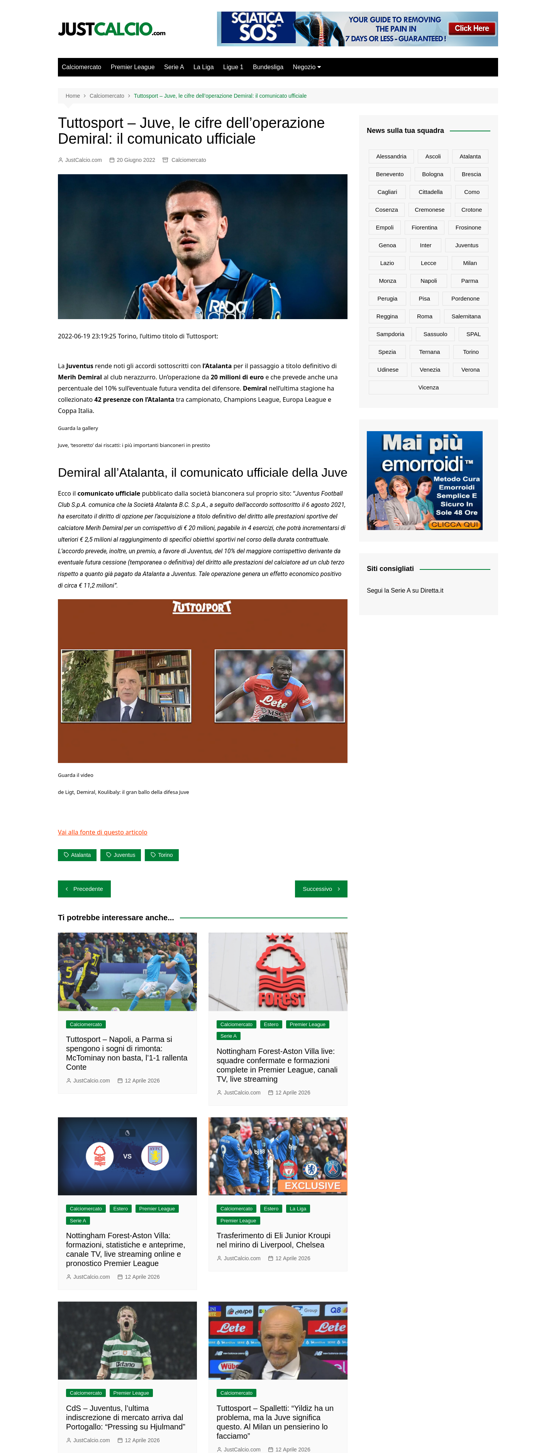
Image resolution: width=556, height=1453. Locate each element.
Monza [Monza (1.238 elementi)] (387, 280)
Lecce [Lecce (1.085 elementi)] (428, 263)
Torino (165, 855)
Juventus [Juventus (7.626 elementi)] (466, 245)
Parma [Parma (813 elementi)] (469, 280)
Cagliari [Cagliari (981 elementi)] (387, 192)
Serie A (174, 67)
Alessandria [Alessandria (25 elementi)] (391, 156)
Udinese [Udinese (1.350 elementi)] (387, 369)
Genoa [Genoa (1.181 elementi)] (387, 245)
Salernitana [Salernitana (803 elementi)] (466, 316)
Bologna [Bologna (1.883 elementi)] (432, 174)
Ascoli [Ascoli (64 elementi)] (433, 156)
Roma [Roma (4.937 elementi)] (424, 316)
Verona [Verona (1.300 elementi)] (470, 369)
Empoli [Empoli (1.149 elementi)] (384, 227)
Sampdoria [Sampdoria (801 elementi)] (390, 334)
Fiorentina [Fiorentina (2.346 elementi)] (424, 227)
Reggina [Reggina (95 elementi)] (387, 316)
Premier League (133, 67)
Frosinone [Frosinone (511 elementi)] (468, 227)
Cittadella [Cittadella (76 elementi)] (431, 192)
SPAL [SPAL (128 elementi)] (473, 334)
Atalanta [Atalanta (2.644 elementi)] (470, 156)
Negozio (304, 67)
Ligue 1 (233, 67)
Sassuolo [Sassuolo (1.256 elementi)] (436, 334)
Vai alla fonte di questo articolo (102, 832)
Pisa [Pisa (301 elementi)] (424, 298)
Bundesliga (268, 67)
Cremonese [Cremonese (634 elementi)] (430, 209)
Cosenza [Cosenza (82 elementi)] (386, 209)
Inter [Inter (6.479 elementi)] (425, 245)
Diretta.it (432, 590)
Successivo (317, 888)
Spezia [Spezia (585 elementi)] (387, 351)
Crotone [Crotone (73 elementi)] (471, 209)
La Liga (203, 67)
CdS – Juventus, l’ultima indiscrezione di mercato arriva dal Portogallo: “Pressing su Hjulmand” (125, 1417)
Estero (271, 1024)
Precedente (88, 888)
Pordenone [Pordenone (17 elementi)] (465, 298)
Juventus (124, 855)
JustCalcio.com (83, 160)
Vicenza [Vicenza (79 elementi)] (428, 387)
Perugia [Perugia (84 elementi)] (388, 298)
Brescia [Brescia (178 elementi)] (471, 174)
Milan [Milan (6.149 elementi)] (470, 263)
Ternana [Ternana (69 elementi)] (429, 351)
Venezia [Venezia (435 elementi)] (430, 369)
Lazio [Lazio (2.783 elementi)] (387, 263)
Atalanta (81, 855)
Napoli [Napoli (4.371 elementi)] (428, 280)
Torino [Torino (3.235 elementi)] (471, 351)
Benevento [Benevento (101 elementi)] (390, 174)
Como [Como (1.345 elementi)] (472, 192)
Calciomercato (81, 67)
